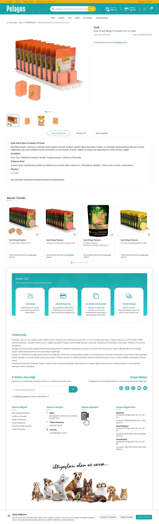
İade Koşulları (102, 133)
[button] (45, 111)
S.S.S (18, 1)
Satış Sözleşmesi (18, 423)
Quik (96, 27)
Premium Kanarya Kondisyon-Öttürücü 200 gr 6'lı (95, 244)
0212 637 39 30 (56, 425)
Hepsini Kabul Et (144, 517)
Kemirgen (87, 18)
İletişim (9, 1)
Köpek (61, 18)
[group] (48, 67)
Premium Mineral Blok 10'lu (19, 243)
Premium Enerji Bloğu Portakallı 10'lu (60, 243)
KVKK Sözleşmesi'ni (22, 396)
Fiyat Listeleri (28, 1)
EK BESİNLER (30, 22)
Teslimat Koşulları (19, 429)
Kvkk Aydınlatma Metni (21, 413)
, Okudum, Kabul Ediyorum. (30, 396)
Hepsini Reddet (126, 517)
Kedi (53, 18)
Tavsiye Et (81, 133)
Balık (77, 18)
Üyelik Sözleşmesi (19, 419)
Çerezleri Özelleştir (108, 517)
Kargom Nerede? (145, 1)
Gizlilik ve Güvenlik (19, 416)
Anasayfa (12, 22)
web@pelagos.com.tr (58, 433)
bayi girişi (117, 42)
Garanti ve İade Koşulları (22, 426)
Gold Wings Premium (17, 240)
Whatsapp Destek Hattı (46, 1)
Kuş (69, 18)
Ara (92, 9)
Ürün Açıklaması (58, 133)
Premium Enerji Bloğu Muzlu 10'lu (134, 243)
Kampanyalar (102, 18)
